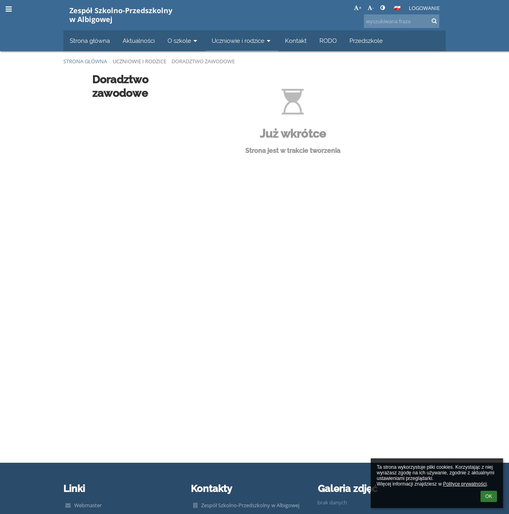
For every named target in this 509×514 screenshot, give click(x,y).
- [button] (371, 7)
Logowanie (424, 8)
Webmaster (88, 505)
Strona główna (85, 61)
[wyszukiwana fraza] (402, 21)
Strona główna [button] (90, 40)
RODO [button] (328, 40)
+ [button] (358, 7)
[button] (397, 8)
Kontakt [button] (296, 40)
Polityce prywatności (465, 484)
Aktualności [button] (139, 40)
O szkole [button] (183, 40)
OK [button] (488, 496)
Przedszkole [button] (366, 40)
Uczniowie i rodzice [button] (242, 40)
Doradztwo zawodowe (203, 61)
